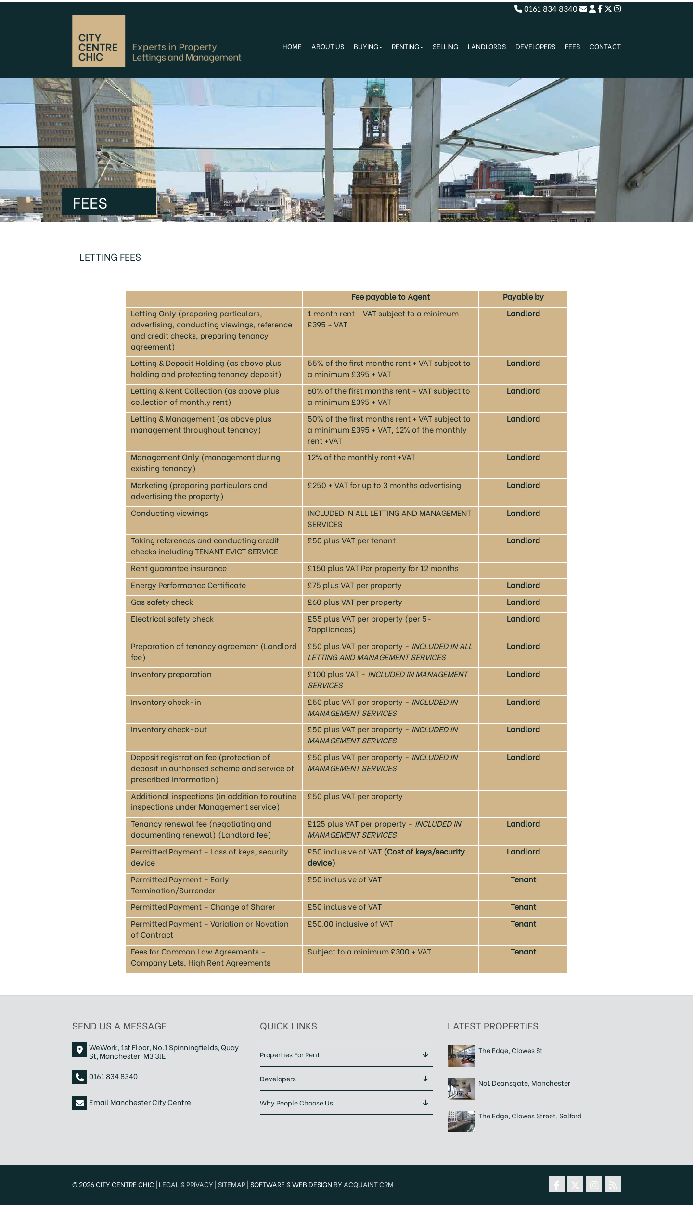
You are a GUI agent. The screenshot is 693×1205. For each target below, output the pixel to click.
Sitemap (231, 1184)
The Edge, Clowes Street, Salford (530, 1116)
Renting (407, 46)
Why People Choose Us (296, 1102)
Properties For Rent (290, 1054)
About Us (327, 46)
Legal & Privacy (186, 1184)
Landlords (487, 46)
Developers (535, 46)
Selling (445, 46)
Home (292, 46)
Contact (605, 46)
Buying (368, 46)
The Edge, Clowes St (510, 1050)
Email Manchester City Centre (140, 1101)
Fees (572, 46)
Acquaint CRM (369, 1184)
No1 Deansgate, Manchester (524, 1083)
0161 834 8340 (546, 7)
